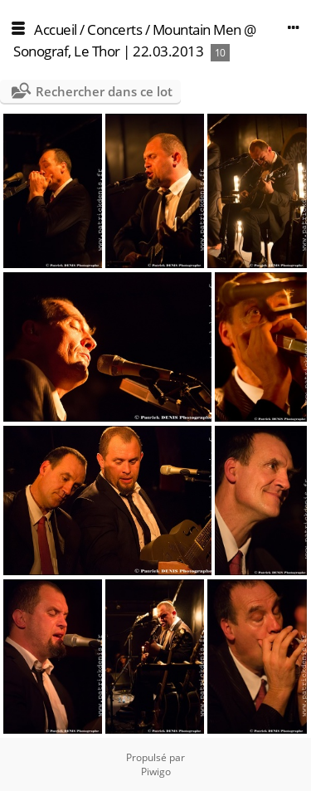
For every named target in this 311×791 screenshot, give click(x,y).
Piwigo (156, 771)
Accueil (55, 29)
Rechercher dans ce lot (104, 91)
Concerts (114, 29)
